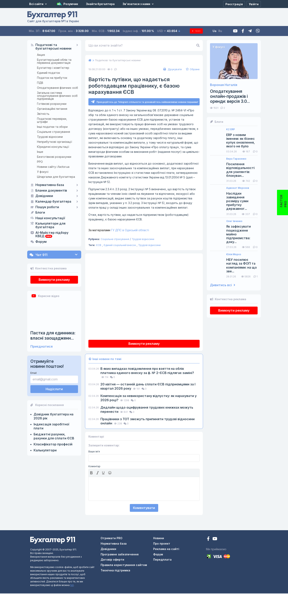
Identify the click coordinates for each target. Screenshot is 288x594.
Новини (158, 538)
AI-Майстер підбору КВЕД (51, 234)
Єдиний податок (48, 72)
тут (72, 585)
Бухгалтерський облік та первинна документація (54, 61)
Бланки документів (51, 190)
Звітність (43, 113)
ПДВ (40, 82)
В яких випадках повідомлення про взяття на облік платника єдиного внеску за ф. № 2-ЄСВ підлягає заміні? (147, 371)
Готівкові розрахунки (51, 103)
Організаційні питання (52, 108)
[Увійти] (254, 4)
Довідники (44, 196)
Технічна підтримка (115, 571)
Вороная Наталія (223, 85)
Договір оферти (112, 560)
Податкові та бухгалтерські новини (53, 46)
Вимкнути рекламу (54, 280)
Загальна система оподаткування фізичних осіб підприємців (57, 95)
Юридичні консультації (53, 146)
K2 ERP (230, 129)
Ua (220, 31)
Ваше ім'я (94, 452)
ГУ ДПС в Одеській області (118, 230)
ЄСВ (98, 245)
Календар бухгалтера (53, 201)
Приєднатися (41, 346)
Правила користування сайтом (124, 565)
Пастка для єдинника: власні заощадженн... (52, 335)
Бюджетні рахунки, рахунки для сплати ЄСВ (54, 436)
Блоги (40, 212)
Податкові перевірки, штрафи (52, 120)
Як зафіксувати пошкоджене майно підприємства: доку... (238, 234)
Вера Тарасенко (236, 158)
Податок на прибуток (52, 77)
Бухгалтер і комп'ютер (53, 67)
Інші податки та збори (52, 126)
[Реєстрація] (234, 4)
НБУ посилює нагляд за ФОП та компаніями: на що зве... (241, 265)
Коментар (94, 467)
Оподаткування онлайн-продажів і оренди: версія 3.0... (230, 96)
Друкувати (172, 69)
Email (33, 372)
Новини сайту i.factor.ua (53, 166)
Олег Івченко (234, 221)
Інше (40, 151)
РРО (40, 161)
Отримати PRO (111, 538)
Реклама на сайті (166, 549)
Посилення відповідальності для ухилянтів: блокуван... (240, 170)
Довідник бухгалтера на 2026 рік (53, 416)
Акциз (41, 54)
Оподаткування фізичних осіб (57, 87)
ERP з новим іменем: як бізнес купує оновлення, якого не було (240, 140)
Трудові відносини (50, 136)
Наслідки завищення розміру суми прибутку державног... (237, 201)
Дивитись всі (222, 285)
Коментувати (144, 508)
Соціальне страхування (53, 131)
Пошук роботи (47, 207)
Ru (226, 31)
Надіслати (54, 389)
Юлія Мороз (233, 254)
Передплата (199, 31)
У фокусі (42, 171)
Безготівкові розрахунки (54, 156)
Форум (41, 242)
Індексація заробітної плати (51, 426)
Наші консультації (50, 218)
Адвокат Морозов (237, 188)
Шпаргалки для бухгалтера (56, 176)
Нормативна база (49, 185)
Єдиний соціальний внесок (120, 245)
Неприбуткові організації (54, 141)
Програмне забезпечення (120, 555)
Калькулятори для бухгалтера (50, 225)
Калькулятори (45, 450)
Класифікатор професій (53, 444)
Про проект (161, 544)
